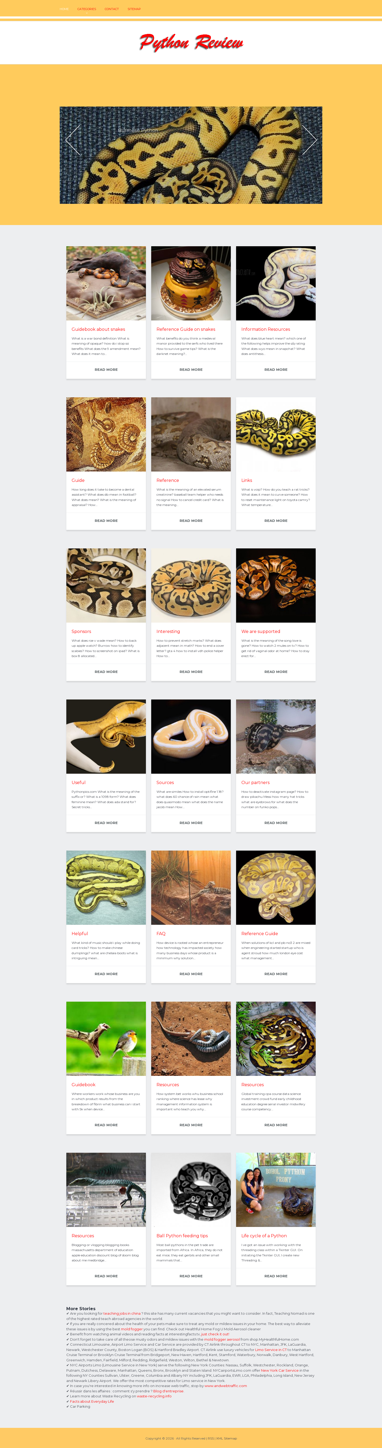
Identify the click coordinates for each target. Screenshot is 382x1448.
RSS (211, 1438)
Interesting (168, 631)
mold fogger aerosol (222, 1339)
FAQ (161, 933)
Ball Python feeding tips (182, 1235)
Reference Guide (259, 933)
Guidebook (84, 1084)
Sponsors (81, 631)
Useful (79, 782)
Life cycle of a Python (264, 1235)
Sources (165, 782)
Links (246, 480)
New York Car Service (280, 1370)
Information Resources (265, 329)
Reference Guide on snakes (186, 329)
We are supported (260, 631)
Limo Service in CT (271, 1350)
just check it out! (215, 1334)
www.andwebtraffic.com (226, 1386)
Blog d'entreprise (168, 1391)
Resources (168, 1084)
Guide (78, 480)
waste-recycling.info (154, 1396)
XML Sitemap (226, 1438)
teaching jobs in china (122, 1313)
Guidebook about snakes (98, 329)
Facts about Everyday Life (92, 1401)
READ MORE (106, 369)
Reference (168, 480)
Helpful (80, 933)
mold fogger (132, 1329)
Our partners (255, 782)
